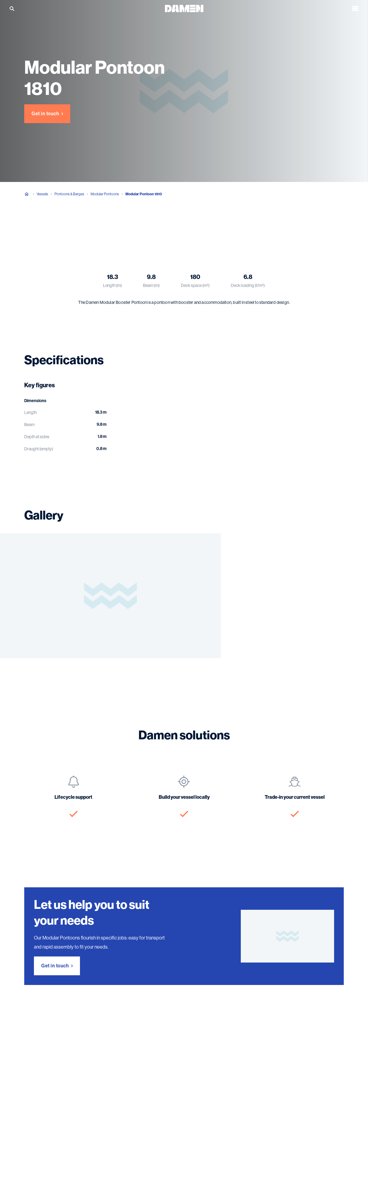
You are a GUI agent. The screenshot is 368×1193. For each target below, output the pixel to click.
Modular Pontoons (105, 194)
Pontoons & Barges (69, 194)
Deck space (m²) (195, 285)
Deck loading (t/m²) (248, 285)
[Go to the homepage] (184, 8)
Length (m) (112, 285)
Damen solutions (137, 224)
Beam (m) (151, 285)
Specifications (69, 224)
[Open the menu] (355, 8)
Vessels (42, 194)
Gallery (102, 224)
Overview (33, 224)
